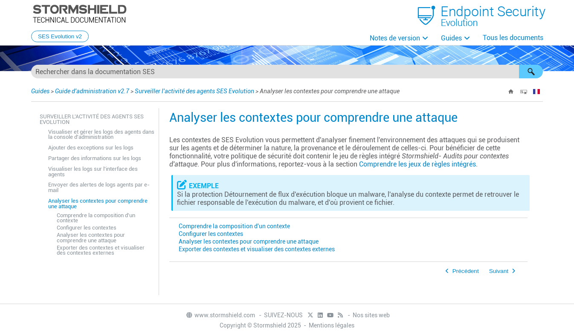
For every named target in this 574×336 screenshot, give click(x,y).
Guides (451, 38)
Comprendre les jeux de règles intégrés (417, 164)
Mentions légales (331, 325)
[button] (531, 71)
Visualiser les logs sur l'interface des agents (93, 172)
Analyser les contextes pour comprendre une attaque (98, 204)
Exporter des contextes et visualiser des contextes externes (101, 250)
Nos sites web (371, 315)
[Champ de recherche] (287, 71)
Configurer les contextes (86, 227)
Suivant (498, 271)
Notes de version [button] (395, 38)
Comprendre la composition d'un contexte (96, 218)
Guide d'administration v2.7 (92, 91)
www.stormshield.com (220, 315)
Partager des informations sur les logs (94, 158)
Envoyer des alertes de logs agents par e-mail (99, 187)
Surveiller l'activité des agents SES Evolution (194, 91)
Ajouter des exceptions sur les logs (90, 147)
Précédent (465, 271)
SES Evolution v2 (60, 36)
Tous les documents (513, 38)
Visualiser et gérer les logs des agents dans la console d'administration (101, 135)
